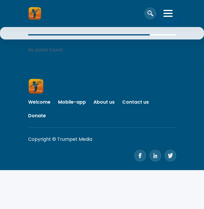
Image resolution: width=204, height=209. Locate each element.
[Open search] (150, 13)
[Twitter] (170, 155)
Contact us (135, 102)
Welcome (39, 102)
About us (104, 102)
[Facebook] (140, 155)
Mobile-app (72, 102)
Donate (37, 115)
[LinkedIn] (155, 155)
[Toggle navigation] (168, 13)
